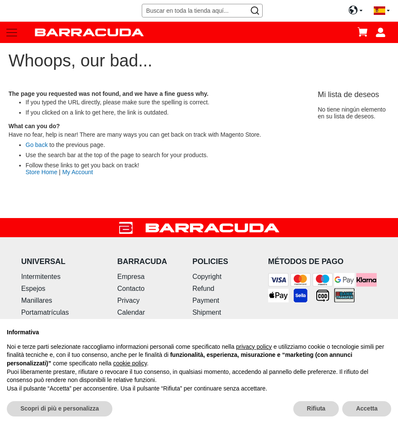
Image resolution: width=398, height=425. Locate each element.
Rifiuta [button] (316, 408)
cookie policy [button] (130, 363)
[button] (381, 11)
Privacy (128, 300)
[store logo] (89, 32)
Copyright (206, 276)
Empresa (131, 276)
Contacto (131, 288)
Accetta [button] (367, 408)
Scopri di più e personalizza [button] (59, 408)
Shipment (206, 312)
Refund (203, 288)
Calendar (131, 312)
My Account (77, 172)
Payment (205, 300)
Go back (37, 144)
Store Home (41, 172)
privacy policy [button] (254, 346)
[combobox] (202, 10)
